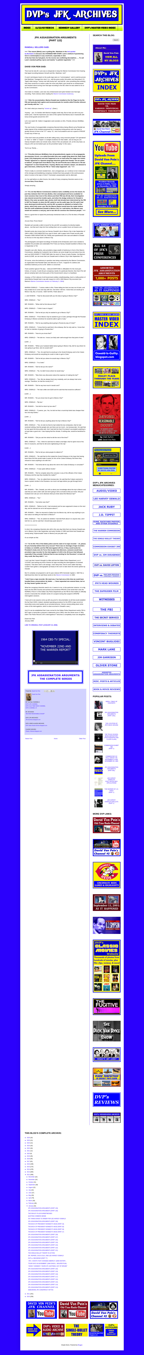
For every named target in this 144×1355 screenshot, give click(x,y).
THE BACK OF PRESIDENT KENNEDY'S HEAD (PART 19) (46, 1224)
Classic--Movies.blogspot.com (34, 731)
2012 (28, 1174)
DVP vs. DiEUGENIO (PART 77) (37, 1258)
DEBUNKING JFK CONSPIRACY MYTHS (40, 1290)
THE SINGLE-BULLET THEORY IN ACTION (41, 1253)
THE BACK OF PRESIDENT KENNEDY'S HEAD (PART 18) (46, 1229)
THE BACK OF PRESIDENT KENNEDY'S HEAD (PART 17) (46, 1232)
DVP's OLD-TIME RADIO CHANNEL (35, 706)
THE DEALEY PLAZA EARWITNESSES (40, 1213)
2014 (28, 1169)
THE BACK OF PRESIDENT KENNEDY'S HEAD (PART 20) (46, 1226)
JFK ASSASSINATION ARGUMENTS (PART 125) (43, 1240)
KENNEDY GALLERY (69, 27)
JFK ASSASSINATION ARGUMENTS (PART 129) (43, 1208)
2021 (28, 1151)
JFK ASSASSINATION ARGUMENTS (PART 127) (43, 1237)
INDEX (27, 27)
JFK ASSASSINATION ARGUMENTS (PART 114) (43, 1284)
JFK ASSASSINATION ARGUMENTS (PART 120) (43, 1269)
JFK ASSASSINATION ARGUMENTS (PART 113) (43, 1287)
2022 (28, 1148)
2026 (28, 1137)
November (31, 1179)
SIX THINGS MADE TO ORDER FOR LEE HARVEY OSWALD (47, 1218)
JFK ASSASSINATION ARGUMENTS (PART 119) (43, 1271)
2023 (28, 1145)
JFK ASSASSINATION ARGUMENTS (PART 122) (43, 1248)
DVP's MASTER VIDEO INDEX (100, 27)
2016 (28, 1164)
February (31, 1203)
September (31, 1185)
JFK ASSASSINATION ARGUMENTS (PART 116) (43, 1279)
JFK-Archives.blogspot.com (33, 719)
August (30, 1187)
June (30, 1193)
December (31, 1177)
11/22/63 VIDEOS (44, 27)
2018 (28, 1158)
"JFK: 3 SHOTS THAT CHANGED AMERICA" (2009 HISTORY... (47, 1261)
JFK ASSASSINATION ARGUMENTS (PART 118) (43, 1274)
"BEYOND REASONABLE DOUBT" (35, 713)
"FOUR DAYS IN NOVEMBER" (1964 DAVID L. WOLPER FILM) (47, 1263)
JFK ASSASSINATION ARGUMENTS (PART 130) (43, 1221)
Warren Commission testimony (63, 94)
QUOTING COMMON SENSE (37, 1216)
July (29, 1190)
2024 (28, 1143)
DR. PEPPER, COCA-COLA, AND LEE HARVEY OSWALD (46, 1255)
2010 (28, 1296)
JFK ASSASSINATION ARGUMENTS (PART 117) (43, 1276)
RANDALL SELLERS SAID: (37, 47)
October (31, 1182)
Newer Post (28, 738)
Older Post (82, 738)
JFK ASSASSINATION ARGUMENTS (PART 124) (43, 1242)
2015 (28, 1166)
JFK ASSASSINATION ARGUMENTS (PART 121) (43, 1250)
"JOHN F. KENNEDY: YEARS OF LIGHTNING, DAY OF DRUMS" (47, 1266)
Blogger (80, 1345)
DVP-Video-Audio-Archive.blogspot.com (36, 725)
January (31, 1206)
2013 (28, 1172)
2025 (28, 1140)
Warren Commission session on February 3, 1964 (47, 281)
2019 (28, 1156)
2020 (28, 1153)
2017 (28, 1161)
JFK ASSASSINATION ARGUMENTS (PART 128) (43, 1234)
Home (55, 738)
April (30, 1198)
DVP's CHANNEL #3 (31, 708)
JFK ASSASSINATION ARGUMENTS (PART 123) (43, 1245)
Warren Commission (63, 575)
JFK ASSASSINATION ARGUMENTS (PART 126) (43, 1211)
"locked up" (48, 108)
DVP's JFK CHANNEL (32, 704)
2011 (28, 1294)
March (30, 1200)
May (29, 1195)
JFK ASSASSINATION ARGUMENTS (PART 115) (43, 1282)
